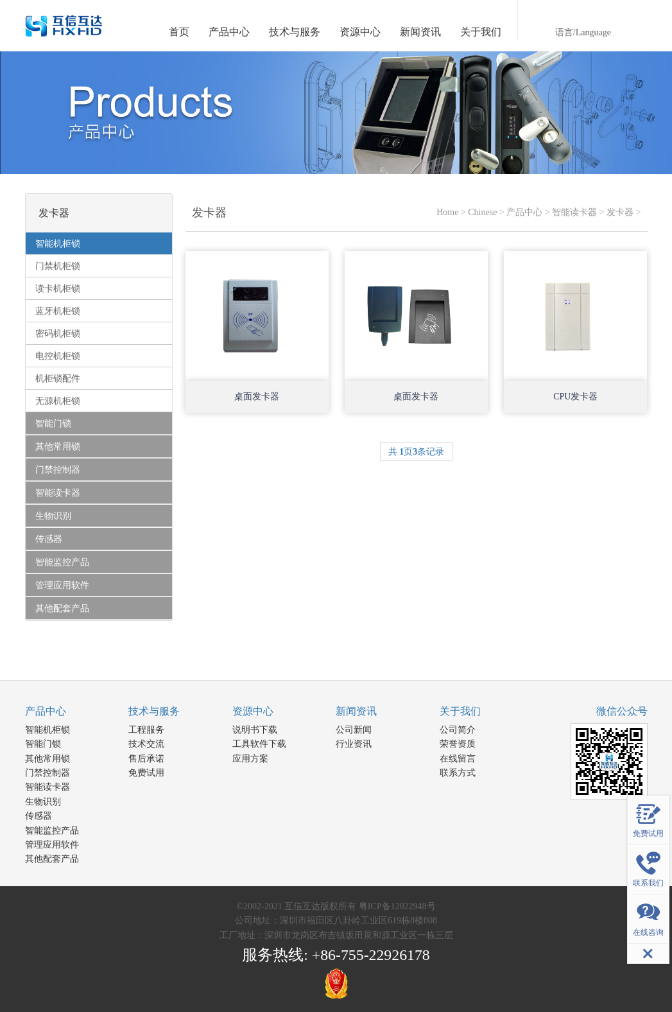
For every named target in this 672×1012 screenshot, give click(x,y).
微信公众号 (622, 711)
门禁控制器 (47, 773)
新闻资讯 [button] (420, 31)
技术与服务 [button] (294, 31)
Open (308, 360)
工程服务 (146, 730)
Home (447, 212)
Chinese (482, 212)
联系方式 (458, 773)
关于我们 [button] (480, 31)
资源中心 (252, 711)
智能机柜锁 (47, 730)
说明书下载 (254, 730)
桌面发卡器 (256, 396)
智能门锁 (43, 744)
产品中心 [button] (229, 31)
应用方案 (250, 758)
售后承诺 (146, 758)
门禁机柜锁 (57, 266)
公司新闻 (354, 730)
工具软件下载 (259, 744)
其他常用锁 (47, 758)
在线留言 (458, 758)
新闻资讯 (356, 711)
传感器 (38, 816)
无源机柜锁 (57, 401)
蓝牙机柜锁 (57, 311)
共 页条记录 (416, 452)
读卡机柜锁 (57, 288)
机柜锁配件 (57, 378)
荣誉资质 (458, 744)
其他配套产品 (52, 859)
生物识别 (43, 802)
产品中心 (524, 212)
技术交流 (146, 744)
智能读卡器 (574, 212)
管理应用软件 (52, 845)
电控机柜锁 (57, 356)
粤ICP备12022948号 (397, 906)
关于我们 (460, 711)
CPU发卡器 (575, 396)
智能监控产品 (52, 830)
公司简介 (458, 730)
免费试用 (146, 773)
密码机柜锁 (57, 333)
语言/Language (583, 32)
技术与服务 (154, 711)
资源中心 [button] (360, 31)
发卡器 (620, 212)
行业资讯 (354, 744)
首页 (179, 31)
